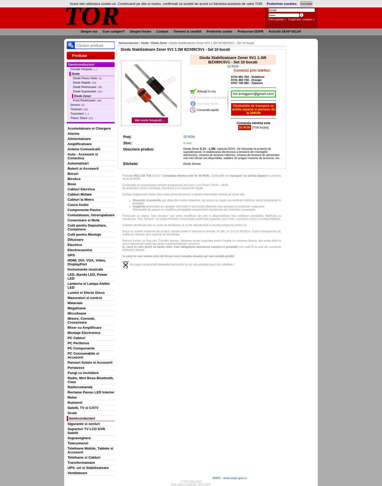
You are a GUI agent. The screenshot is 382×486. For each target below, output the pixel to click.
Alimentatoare (79, 139)
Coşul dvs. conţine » (301, 19)
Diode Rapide (84, 82)
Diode (76, 73)
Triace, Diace (81, 117)
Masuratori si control (85, 298)
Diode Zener (82, 96)
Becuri (73, 174)
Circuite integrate (83, 69)
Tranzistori (79, 113)
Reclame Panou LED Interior (91, 392)
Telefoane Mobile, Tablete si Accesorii (90, 450)
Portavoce (76, 368)
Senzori (77, 104)
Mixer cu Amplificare (84, 328)
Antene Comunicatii (84, 149)
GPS (71, 255)
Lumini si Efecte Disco (86, 293)
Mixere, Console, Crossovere (81, 320)
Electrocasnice (80, 250)
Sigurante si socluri (84, 424)
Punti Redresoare (87, 100)
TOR (92, 15)
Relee (72, 397)
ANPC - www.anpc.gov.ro (229, 478)
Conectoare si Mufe (84, 220)
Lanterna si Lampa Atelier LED (89, 285)
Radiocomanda (80, 387)
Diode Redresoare (87, 86)
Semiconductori (82, 418)
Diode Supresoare (87, 91)
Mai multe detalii (207, 103)
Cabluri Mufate (80, 194)
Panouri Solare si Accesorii (90, 362)
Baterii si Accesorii (83, 168)
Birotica (74, 179)
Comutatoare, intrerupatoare (91, 215)
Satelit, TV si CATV (83, 408)
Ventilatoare (77, 473)
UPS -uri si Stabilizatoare (88, 468)
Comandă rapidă (208, 109)
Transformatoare (81, 463)
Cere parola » (277, 19)
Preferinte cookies (282, 4)
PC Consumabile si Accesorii (83, 355)
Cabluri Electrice (81, 189)
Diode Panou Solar (87, 78)
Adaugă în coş (206, 91)
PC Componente (81, 348)
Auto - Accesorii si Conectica (83, 156)
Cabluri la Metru (81, 199)
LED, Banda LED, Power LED (87, 276)
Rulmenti (75, 403)
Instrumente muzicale (85, 269)
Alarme (73, 134)
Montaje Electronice (84, 333)
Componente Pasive (84, 210)
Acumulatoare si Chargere (89, 128)
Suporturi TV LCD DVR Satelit (86, 431)
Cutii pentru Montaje (84, 234)
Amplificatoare (80, 144)
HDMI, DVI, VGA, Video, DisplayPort (87, 262)
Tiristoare (79, 109)
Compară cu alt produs (211, 97)
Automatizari (78, 163)
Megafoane (77, 308)
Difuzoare (75, 240)
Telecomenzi (78, 443)
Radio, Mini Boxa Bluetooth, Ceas (91, 380)
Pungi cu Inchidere (83, 373)
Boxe (72, 184)
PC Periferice (78, 343)
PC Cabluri (76, 338)
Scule (72, 413)
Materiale (75, 303)
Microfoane (77, 313)
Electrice (75, 245)
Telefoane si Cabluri (84, 457)
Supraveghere (79, 438)
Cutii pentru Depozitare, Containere (87, 227)
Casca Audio (78, 205)
